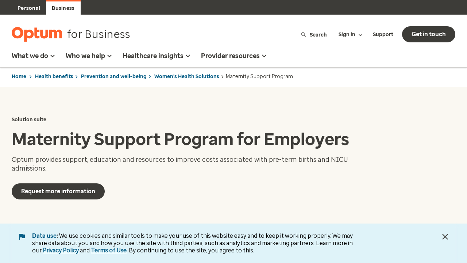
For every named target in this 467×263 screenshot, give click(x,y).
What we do (34, 56)
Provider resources (235, 56)
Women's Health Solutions (186, 76)
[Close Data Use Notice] (445, 236)
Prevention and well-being (114, 76)
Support (383, 34)
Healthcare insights (157, 56)
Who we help (90, 56)
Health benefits (54, 76)
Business (63, 8)
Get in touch (429, 34)
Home (19, 76)
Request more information (58, 191)
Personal (29, 8)
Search (313, 34)
